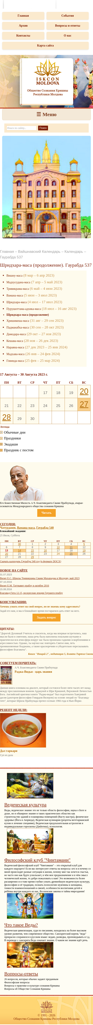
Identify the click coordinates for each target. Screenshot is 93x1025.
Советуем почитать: (18, 663)
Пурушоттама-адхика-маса (23, 309)
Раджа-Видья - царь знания (33, 671)
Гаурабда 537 (11, 257)
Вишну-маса (14, 275)
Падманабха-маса (17, 327)
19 (84, 550)
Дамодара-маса (16, 334)
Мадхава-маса (15, 354)
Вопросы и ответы (67, 25)
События (67, 15)
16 (45, 550)
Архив (23, 25)
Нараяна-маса (15, 347)
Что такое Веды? (21, 924)
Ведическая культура (25, 804)
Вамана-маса (14, 295)
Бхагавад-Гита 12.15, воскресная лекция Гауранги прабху (31, 592)
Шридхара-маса (16, 302)
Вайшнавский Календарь (39, 252)
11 (71, 547)
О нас (67, 35)
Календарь (74, 252)
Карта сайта (45, 45)
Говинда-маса (15, 360)
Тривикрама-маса (17, 288)
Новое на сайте (14, 570)
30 (19, 544)
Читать (46, 512)
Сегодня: (8, 524)
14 (19, 550)
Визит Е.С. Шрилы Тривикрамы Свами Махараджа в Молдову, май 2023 (39, 578)
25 (71, 553)
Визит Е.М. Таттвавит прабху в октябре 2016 (24, 585)
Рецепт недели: (13, 710)
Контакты (23, 35)
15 (32, 550)
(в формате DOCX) (50, 561)
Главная (23, 15)
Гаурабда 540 (45, 527)
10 (58, 547)
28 (6, 417)
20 (84, 391)
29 (32, 557)
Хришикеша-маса (17, 320)
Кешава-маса (14, 341)
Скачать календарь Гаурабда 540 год (20, 561)
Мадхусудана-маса (18, 282)
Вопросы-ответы (21, 973)
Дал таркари (8, 751)
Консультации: (13, 602)
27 (84, 404)
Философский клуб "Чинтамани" (37, 860)
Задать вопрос (46, 617)
